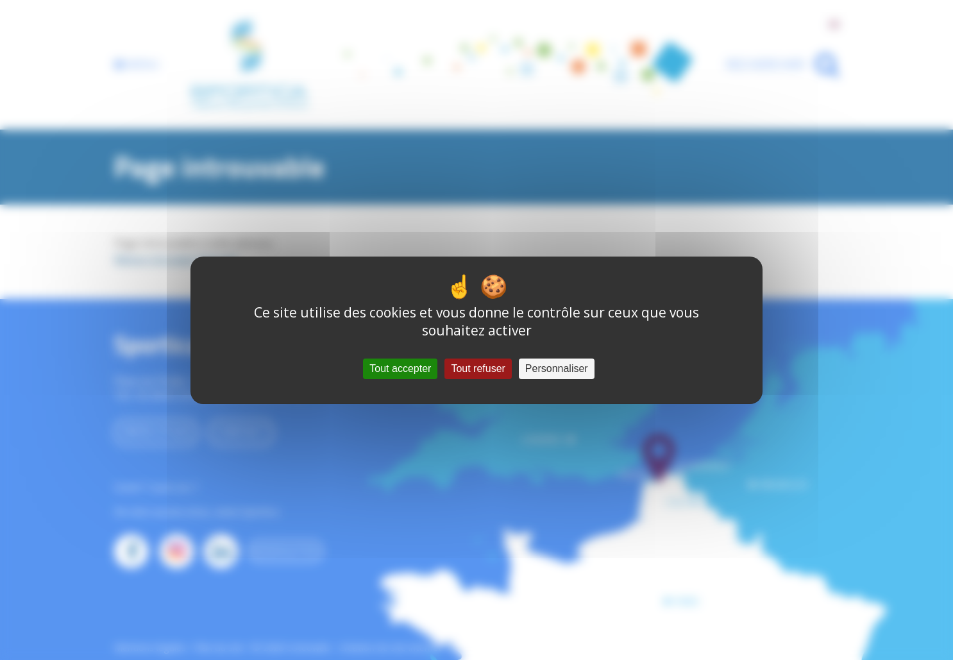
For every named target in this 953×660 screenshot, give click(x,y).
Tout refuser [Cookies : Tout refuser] (478, 368)
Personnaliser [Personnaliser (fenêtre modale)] (556, 368)
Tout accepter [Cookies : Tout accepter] (400, 368)
